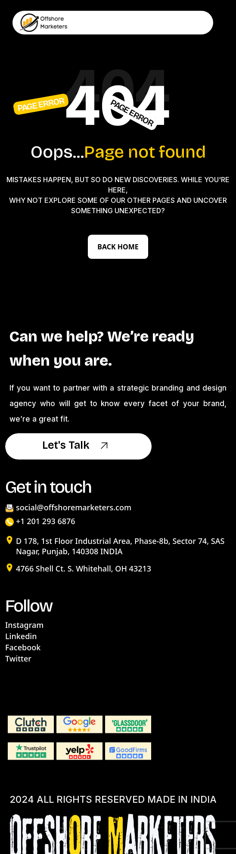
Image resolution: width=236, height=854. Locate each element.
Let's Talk (78, 446)
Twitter (18, 658)
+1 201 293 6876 (45, 521)
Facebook (22, 647)
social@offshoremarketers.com (73, 507)
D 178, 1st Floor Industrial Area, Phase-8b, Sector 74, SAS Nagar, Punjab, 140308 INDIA (120, 546)
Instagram (24, 625)
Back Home (117, 247)
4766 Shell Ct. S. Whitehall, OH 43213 (83, 568)
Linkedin (21, 636)
